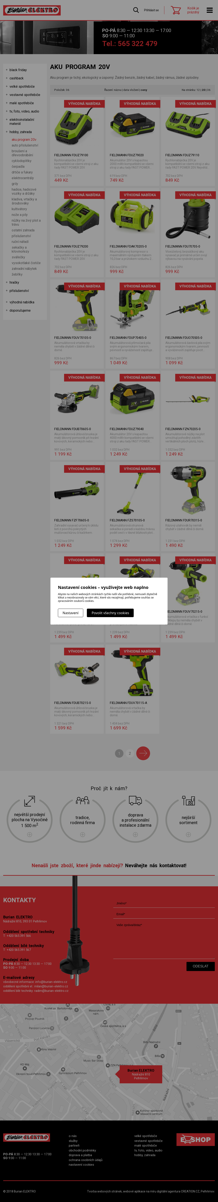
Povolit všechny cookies (110, 613)
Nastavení (71, 613)
